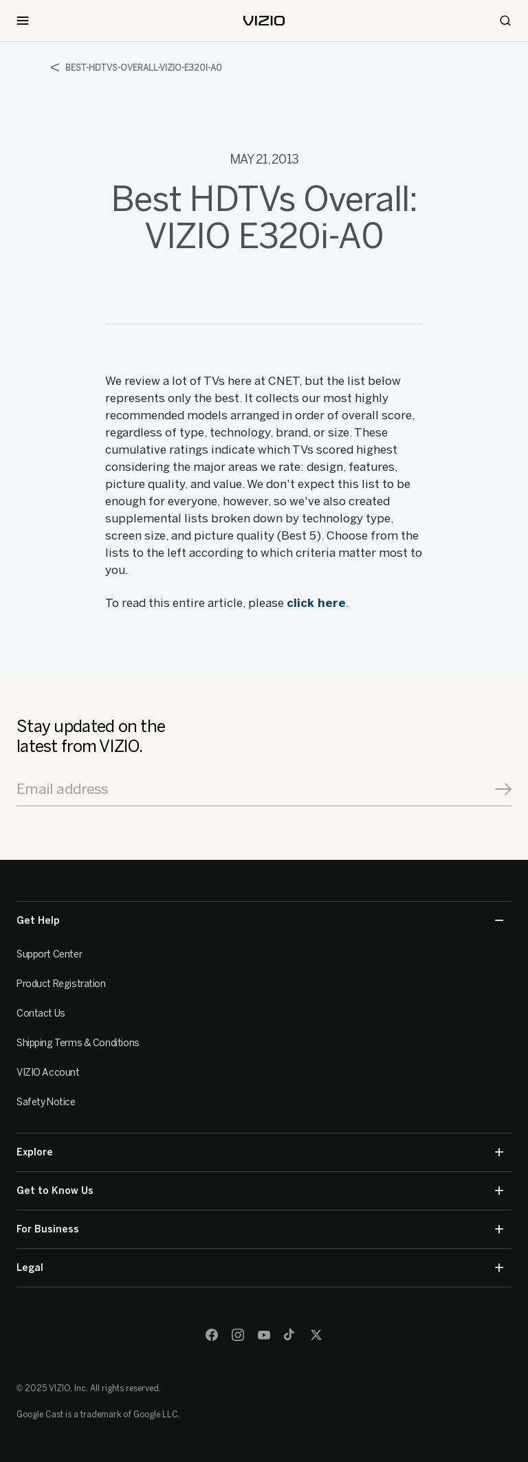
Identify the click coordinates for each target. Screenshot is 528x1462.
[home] (264, 20)
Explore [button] (259, 1152)
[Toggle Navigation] (22, 20)
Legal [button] (259, 1268)
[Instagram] (238, 1335)
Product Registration (61, 984)
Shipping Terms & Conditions (78, 1043)
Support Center (49, 954)
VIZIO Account (48, 1072)
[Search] (505, 20)
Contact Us (40, 1013)
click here (316, 603)
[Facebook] (212, 1335)
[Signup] (503, 789)
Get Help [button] (259, 921)
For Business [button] (259, 1229)
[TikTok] (290, 1335)
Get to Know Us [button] (259, 1191)
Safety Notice (46, 1102)
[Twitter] (316, 1335)
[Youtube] (264, 1335)
